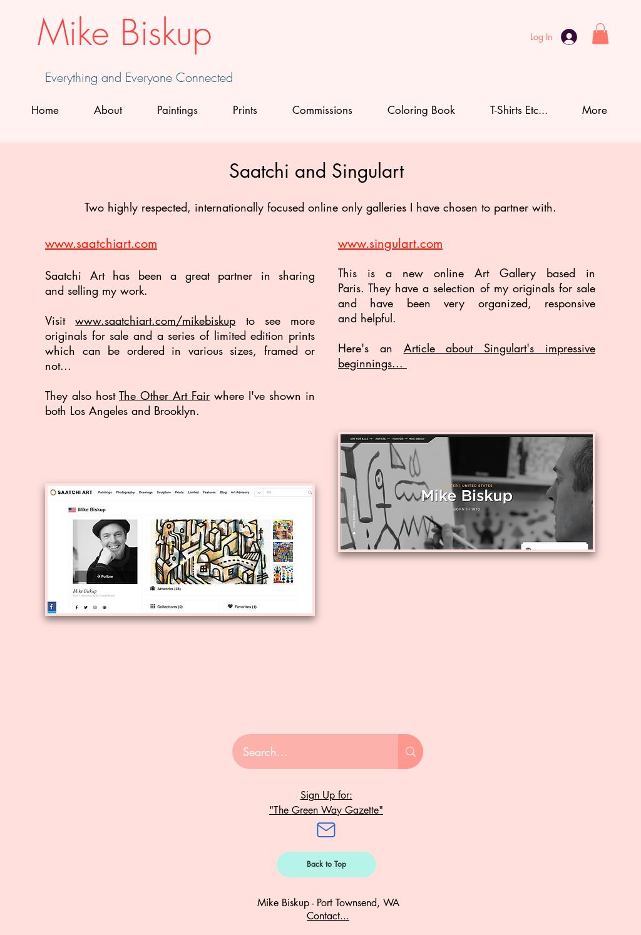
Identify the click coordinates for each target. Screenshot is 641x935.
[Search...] (307, 751)
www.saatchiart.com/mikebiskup (155, 320)
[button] (600, 33)
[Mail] (326, 829)
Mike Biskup (125, 32)
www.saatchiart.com (101, 243)
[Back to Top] (326, 864)
